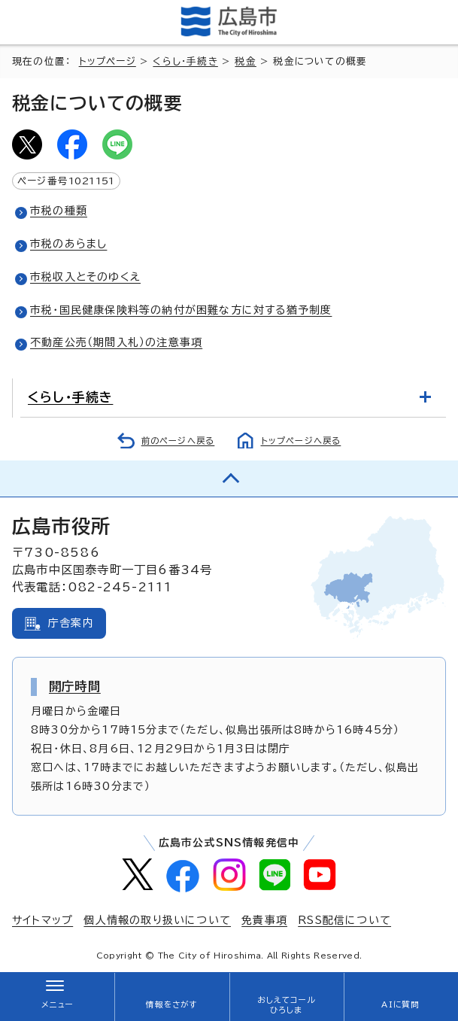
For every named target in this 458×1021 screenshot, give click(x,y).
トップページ (107, 61)
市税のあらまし (68, 244)
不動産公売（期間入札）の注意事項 (116, 342)
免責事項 (264, 920)
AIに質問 (400, 1004)
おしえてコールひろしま (285, 1004)
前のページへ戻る (178, 440)
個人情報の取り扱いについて (157, 920)
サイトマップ (42, 920)
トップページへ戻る (301, 440)
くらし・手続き (185, 61)
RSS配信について (344, 920)
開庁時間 (75, 686)
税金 (245, 61)
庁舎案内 (71, 623)
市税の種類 (58, 210)
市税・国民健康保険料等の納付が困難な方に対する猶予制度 (181, 310)
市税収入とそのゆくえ (85, 277)
